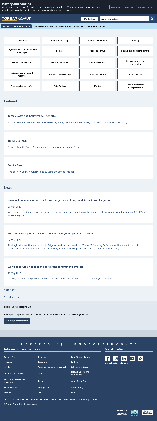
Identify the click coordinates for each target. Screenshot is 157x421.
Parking (74, 362)
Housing (8, 362)
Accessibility (50, 399)
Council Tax (9, 357)
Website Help (22, 399)
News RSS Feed (12, 296)
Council (41, 373)
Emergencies (44, 387)
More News (10, 289)
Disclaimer (63, 399)
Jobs (73, 392)
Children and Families (14, 373)
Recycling (42, 357)
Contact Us (9, 399)
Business (42, 381)
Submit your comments (17, 320)
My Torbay (89, 18)
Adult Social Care (79, 381)
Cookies (93, 399)
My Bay (7, 392)
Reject (129, 7)
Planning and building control (52, 367)
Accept (115, 7)
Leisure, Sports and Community (80, 373)
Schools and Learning (81, 367)
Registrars (42, 362)
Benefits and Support (81, 357)
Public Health (10, 387)
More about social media (116, 363)
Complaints (36, 399)
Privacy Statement (78, 399)
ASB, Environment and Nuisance (14, 381)
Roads (7, 367)
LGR (39, 392)
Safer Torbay (77, 387)
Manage (145, 7)
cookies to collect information (22, 7)
